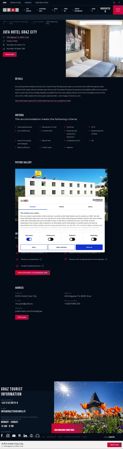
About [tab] (90, 207)
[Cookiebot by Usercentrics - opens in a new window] (94, 200)
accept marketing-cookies (96, 23)
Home (5, 3)
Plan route (22, 317)
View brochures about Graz (63, 430)
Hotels (55, 10)
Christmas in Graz (41, 3)
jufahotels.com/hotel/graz (28, 311)
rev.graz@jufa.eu (24, 304)
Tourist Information (77, 10)
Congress (28, 3)
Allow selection (61, 247)
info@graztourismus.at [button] (13, 411)
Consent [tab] (33, 207)
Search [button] (92, 10)
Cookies (89, 436)
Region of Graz (15, 3)
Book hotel (10, 54)
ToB (46, 436)
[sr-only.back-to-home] (12, 9)
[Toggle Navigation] (110, 9)
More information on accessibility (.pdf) (33, 273)
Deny (34, 247)
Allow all (89, 247)
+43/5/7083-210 (72, 304)
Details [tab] (61, 207)
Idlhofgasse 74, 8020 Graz (18, 37)
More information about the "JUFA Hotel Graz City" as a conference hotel (43, 101)
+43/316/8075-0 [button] (9, 402)
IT (119, 3)
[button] (2, 436)
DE (114, 3)
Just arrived (27, 10)
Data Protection (54, 436)
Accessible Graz (41, 10)
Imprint (63, 436)
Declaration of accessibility (76, 436)
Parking (65, 10)
